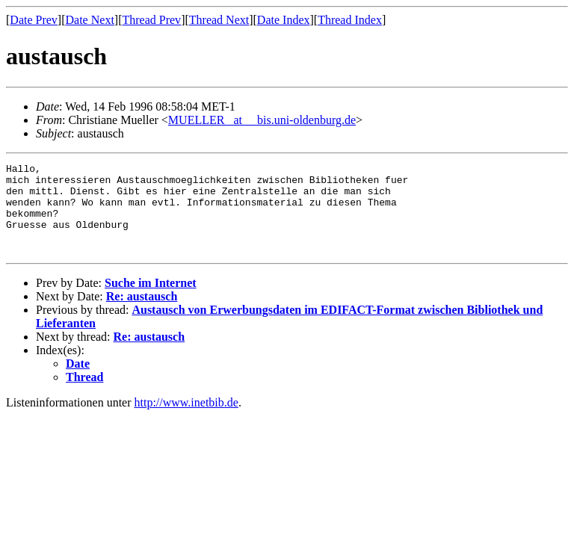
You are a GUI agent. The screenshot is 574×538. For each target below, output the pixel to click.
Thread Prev (151, 19)
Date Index (283, 19)
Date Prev (34, 19)
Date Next (90, 19)
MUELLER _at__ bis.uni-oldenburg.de (262, 120)
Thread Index (350, 19)
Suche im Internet (151, 300)
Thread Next (219, 19)
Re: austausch (142, 314)
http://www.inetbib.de (186, 420)
